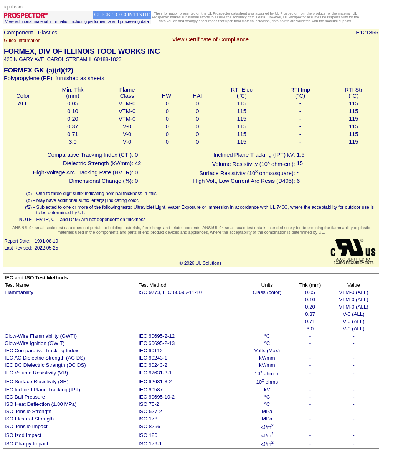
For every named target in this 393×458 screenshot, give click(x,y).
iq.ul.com (13, 7)
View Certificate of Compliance (210, 39)
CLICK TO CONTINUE (122, 14)
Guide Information (22, 40)
